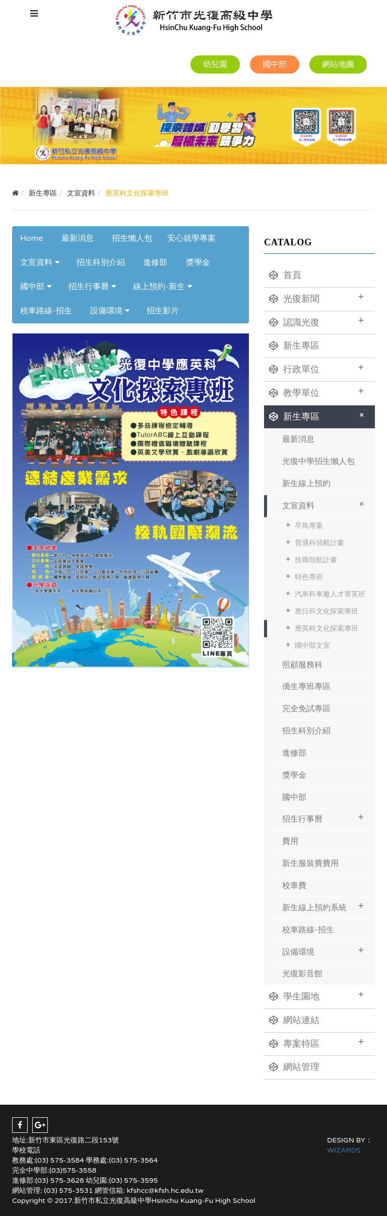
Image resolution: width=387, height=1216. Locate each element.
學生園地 (316, 995)
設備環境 (106, 311)
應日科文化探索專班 (326, 611)
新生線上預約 (306, 484)
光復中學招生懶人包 (318, 461)
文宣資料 (36, 262)
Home (31, 238)
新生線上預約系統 (323, 906)
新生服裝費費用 (310, 863)
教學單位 (316, 391)
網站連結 (294, 1020)
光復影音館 (302, 974)
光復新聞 (316, 297)
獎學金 (198, 262)
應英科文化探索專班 (326, 628)
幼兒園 (215, 64)
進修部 (155, 262)
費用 (290, 841)
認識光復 (316, 321)
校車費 (294, 886)
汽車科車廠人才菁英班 (330, 594)
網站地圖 (338, 64)
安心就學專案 (191, 238)
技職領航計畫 (316, 560)
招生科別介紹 (101, 262)
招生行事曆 (89, 287)
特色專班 (309, 577)
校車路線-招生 (46, 311)
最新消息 (77, 238)
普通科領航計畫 (319, 542)
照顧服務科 (302, 665)
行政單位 (316, 368)
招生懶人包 (132, 238)
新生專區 (294, 345)
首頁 (285, 275)
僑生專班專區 (306, 687)
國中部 (275, 64)
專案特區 (316, 1042)
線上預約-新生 (159, 287)
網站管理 (294, 1066)
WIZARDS (344, 1150)
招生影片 (163, 311)
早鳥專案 (309, 525)
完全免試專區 (306, 709)
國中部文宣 (312, 645)
